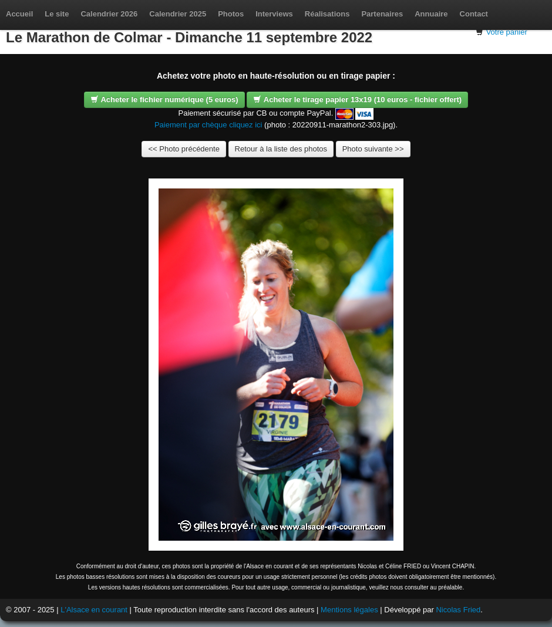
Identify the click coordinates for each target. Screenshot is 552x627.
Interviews (274, 13)
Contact (474, 13)
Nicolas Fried (458, 609)
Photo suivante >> (373, 148)
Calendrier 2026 (108, 13)
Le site (57, 13)
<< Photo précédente (183, 148)
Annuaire (431, 13)
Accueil (19, 13)
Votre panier (506, 32)
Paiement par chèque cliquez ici (208, 124)
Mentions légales (349, 609)
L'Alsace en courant (93, 609)
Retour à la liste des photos (281, 148)
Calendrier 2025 (177, 13)
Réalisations (327, 13)
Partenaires (382, 13)
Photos (231, 13)
